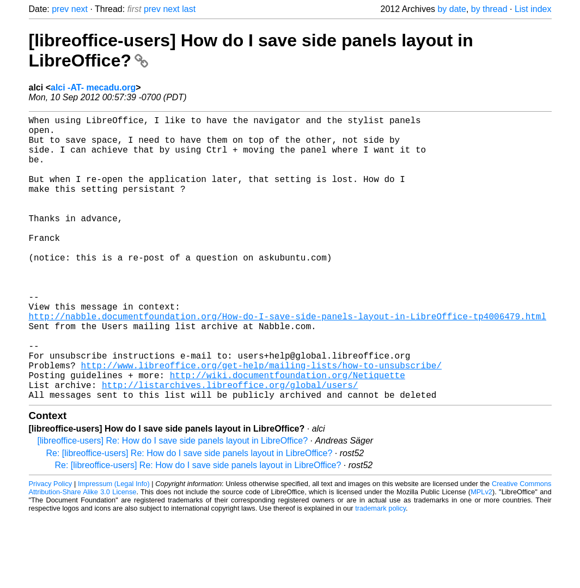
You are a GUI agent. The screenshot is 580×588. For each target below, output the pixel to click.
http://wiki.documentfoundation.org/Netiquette (287, 434)
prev (60, 9)
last (189, 9)
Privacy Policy (50, 547)
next (79, 9)
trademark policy (380, 571)
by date (451, 9)
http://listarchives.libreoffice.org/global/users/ (230, 446)
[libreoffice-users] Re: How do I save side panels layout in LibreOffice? (173, 503)
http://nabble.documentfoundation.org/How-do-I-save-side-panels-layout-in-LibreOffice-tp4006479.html (287, 362)
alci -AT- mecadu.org (93, 87)
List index (533, 9)
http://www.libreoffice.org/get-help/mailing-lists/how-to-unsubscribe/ (261, 422)
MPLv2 (481, 555)
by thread (489, 9)
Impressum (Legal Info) (114, 547)
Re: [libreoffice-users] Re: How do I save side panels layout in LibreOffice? (189, 516)
